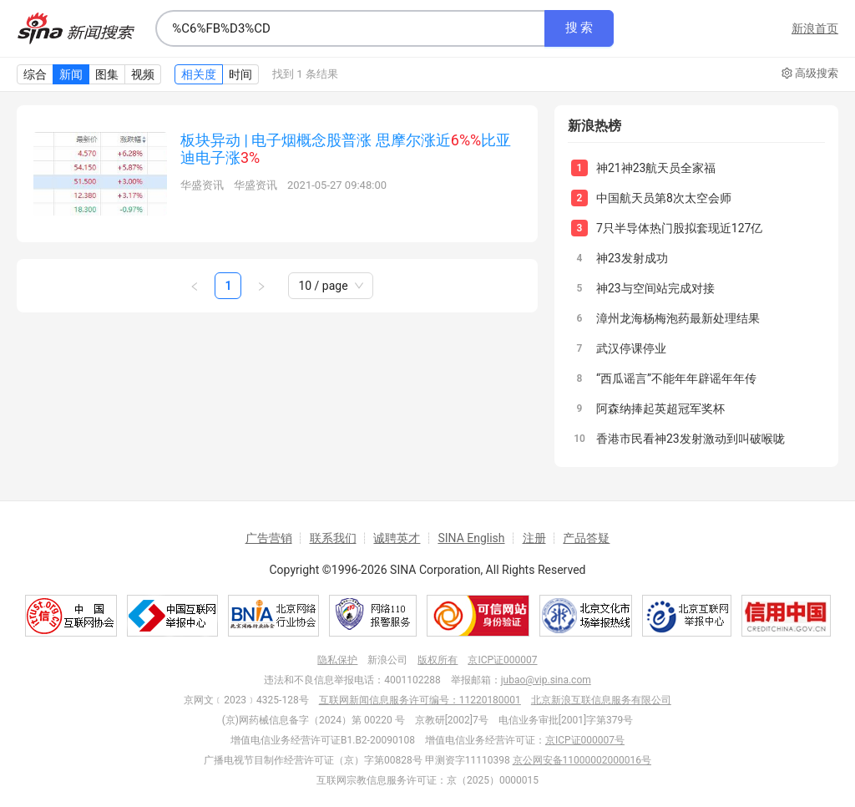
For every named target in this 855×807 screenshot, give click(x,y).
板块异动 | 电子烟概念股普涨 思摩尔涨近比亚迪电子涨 (345, 148)
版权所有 (437, 660)
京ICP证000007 (502, 660)
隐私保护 (337, 660)
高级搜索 (810, 73)
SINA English (471, 538)
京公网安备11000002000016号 (582, 760)
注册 (534, 538)
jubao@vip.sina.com (546, 680)
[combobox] (349, 28)
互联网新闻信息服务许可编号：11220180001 (420, 700)
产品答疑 (586, 538)
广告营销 (268, 538)
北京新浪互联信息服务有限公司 (601, 700)
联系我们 (333, 538)
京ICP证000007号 (585, 740)
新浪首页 (815, 28)
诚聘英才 (396, 538)
